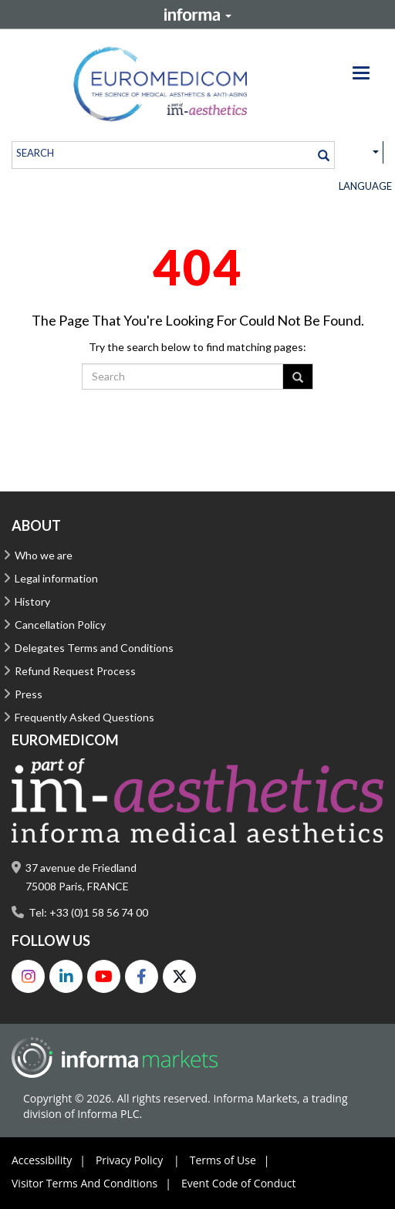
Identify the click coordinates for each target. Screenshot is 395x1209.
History (32, 601)
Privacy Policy (141, 1160)
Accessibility (52, 1160)
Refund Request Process (75, 670)
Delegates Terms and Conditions (94, 647)
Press (28, 694)
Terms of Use (234, 1160)
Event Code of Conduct (238, 1183)
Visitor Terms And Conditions (95, 1183)
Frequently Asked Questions (84, 717)
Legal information (56, 578)
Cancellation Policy (60, 624)
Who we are (44, 555)
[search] (163, 152)
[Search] (323, 155)
